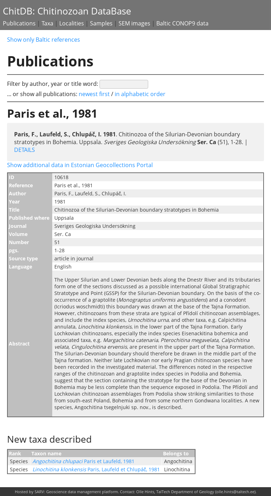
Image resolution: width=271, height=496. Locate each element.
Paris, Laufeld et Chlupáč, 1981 (96, 469)
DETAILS (24, 150)
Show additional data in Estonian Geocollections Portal (80, 165)
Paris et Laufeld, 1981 (83, 461)
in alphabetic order (140, 94)
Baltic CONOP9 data (182, 23)
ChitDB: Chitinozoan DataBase (67, 11)
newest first (95, 94)
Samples (101, 23)
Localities (71, 23)
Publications (19, 23)
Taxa (47, 23)
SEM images (134, 23)
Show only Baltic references (43, 39)
